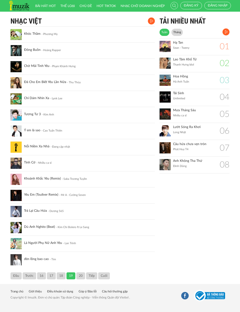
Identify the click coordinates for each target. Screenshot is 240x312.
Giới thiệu (35, 291)
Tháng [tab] (177, 32)
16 (41, 275)
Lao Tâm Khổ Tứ (185, 59)
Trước (29, 275)
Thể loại (67, 6)
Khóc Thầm (32, 33)
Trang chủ (16, 291)
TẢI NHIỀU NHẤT (183, 21)
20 (81, 275)
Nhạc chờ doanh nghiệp (143, 6)
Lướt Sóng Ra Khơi (187, 127)
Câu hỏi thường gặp (115, 291)
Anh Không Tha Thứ (187, 161)
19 (71, 275)
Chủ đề (86, 6)
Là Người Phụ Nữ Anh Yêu (43, 243)
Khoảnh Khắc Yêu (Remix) (42, 178)
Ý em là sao (32, 130)
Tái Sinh (178, 93)
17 (51, 275)
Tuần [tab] (164, 32)
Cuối (104, 275)
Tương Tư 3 (32, 114)
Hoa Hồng (180, 76)
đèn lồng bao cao (36, 259)
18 (61, 275)
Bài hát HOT (45, 6)
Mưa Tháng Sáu (184, 110)
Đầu (16, 275)
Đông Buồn (32, 50)
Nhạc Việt (26, 21)
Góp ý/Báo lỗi (88, 291)
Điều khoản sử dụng (60, 291)
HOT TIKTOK (106, 6)
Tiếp (92, 275)
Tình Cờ (29, 162)
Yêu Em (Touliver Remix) (41, 194)
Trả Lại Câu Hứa (35, 210)
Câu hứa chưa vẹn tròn (189, 144)
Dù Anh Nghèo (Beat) (39, 227)
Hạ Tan (178, 42)
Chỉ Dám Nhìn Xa (36, 98)
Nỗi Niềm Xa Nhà (36, 146)
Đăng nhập (217, 5)
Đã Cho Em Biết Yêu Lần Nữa (45, 82)
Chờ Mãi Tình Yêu (36, 66)
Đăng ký (191, 5)
